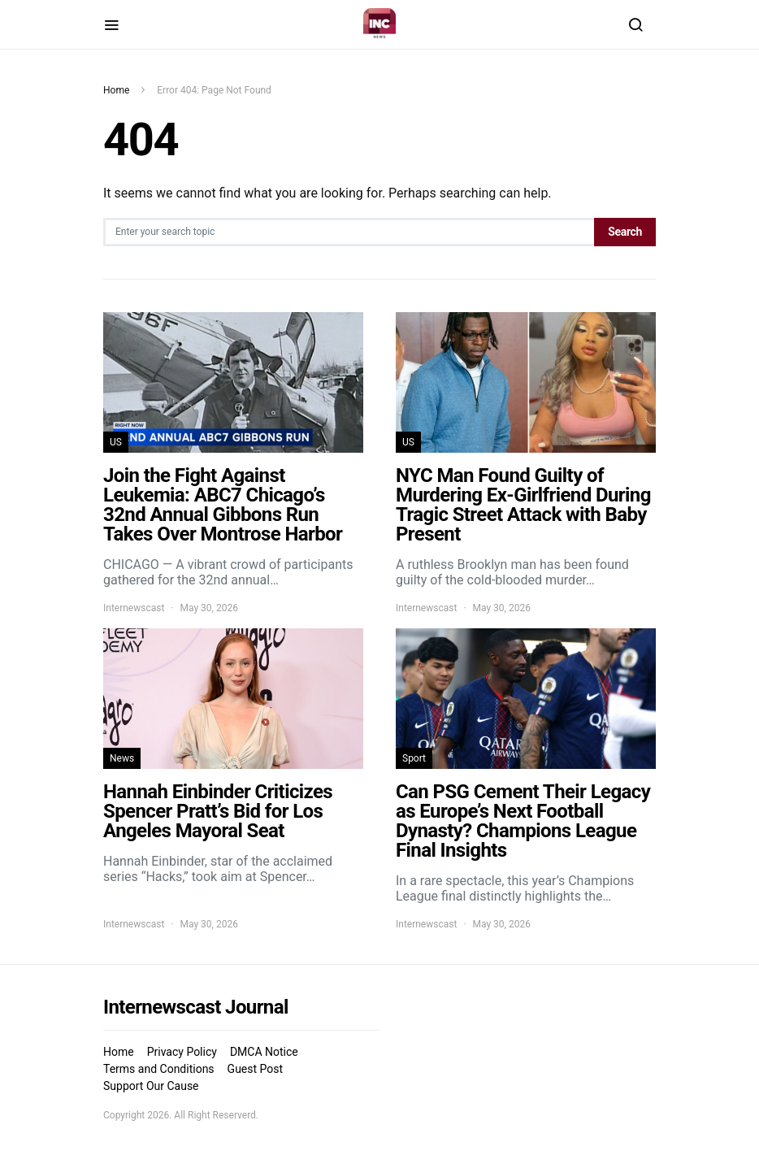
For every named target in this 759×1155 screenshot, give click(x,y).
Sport (414, 758)
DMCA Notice (264, 1051)
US (116, 442)
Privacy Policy (182, 1051)
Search (625, 231)
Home (116, 90)
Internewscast (133, 608)
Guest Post (256, 1068)
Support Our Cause (151, 1085)
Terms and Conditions (159, 1068)
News (122, 758)
